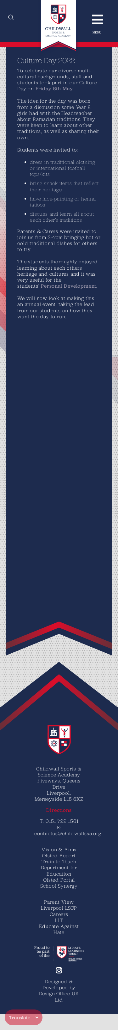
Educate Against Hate (59, 929)
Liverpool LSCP (59, 908)
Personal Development (49, 286)
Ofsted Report (59, 855)
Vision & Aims (59, 849)
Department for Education (59, 870)
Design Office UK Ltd (59, 996)
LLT (59, 920)
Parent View (59, 902)
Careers (59, 914)
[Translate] (23, 1017)
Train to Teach (59, 861)
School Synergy (59, 886)
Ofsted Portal (59, 880)
